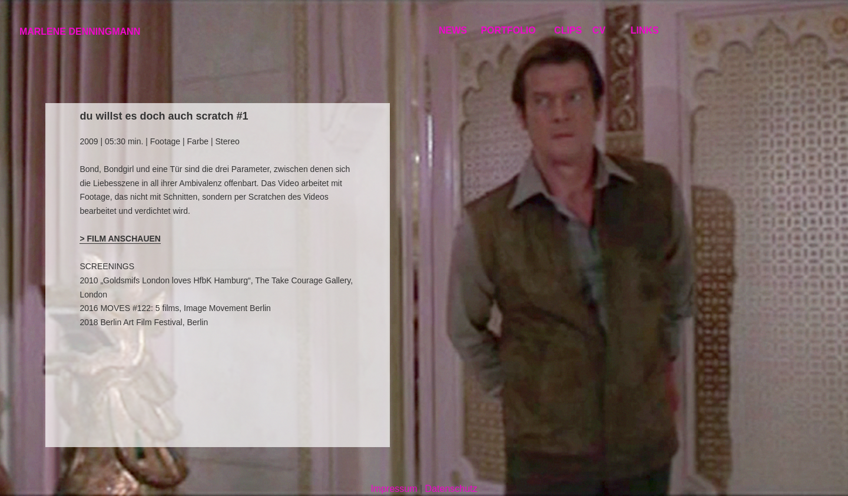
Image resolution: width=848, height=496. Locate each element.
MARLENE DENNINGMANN (79, 32)
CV (598, 30)
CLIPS (568, 30)
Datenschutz (451, 489)
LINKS (645, 30)
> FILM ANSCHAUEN (120, 238)
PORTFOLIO (508, 30)
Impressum (393, 489)
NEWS (453, 30)
